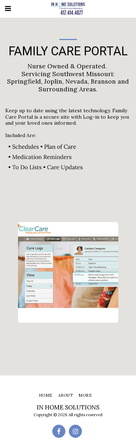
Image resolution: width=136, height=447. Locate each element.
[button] (8, 8)
